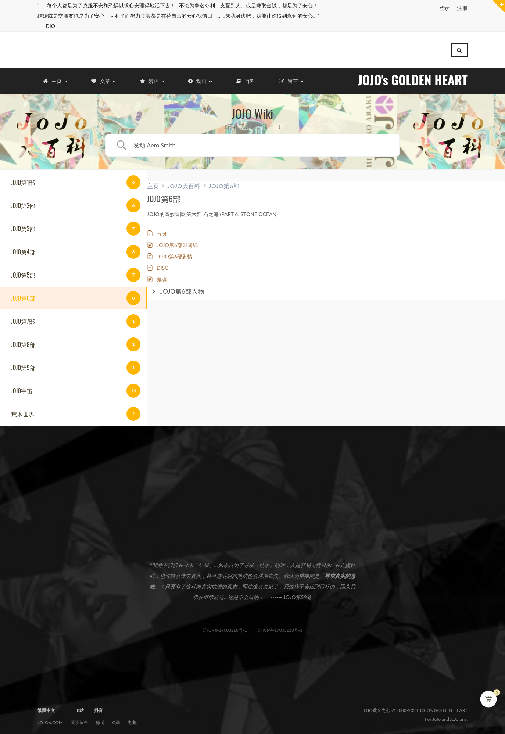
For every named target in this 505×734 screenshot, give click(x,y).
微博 (100, 719)
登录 (444, 8)
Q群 (116, 719)
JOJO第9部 (23, 364)
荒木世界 (23, 410)
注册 (462, 8)
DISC (162, 264)
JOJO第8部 (23, 341)
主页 (153, 182)
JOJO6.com (50, 719)
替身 (162, 230)
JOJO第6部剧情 (175, 253)
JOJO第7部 (23, 318)
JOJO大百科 (183, 182)
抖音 (98, 706)
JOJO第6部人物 (182, 287)
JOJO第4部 (23, 248)
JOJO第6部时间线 (177, 241)
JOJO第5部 (23, 271)
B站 (80, 706)
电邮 (132, 719)
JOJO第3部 (23, 225)
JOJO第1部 (23, 179)
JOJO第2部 (23, 202)
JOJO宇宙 (22, 387)
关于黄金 (80, 719)
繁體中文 (46, 706)
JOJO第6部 (23, 294)
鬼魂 (162, 275)
